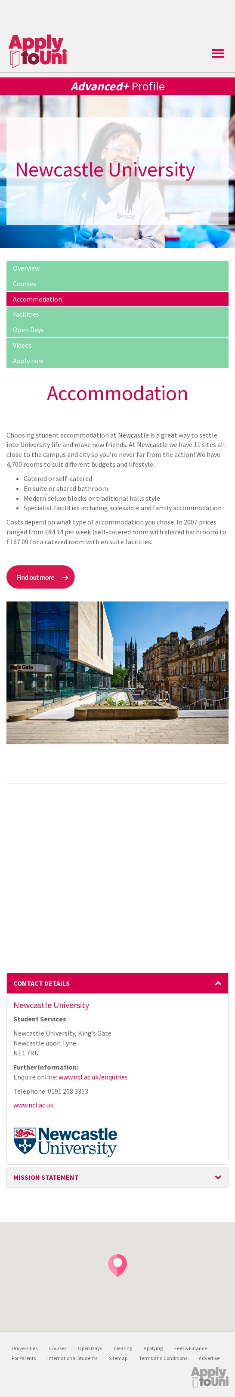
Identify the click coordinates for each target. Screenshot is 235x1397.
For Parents (24, 1358)
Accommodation (37, 299)
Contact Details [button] (117, 983)
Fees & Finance (190, 1348)
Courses (24, 283)
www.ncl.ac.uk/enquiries (93, 1077)
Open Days (28, 329)
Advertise (209, 1358)
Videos (22, 345)
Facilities (26, 314)
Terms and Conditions (163, 1358)
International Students (72, 1358)
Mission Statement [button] (117, 1177)
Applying (153, 1348)
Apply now (28, 360)
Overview (26, 268)
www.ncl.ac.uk (33, 1105)
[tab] (117, 983)
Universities (24, 1348)
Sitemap (118, 1358)
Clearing (123, 1348)
